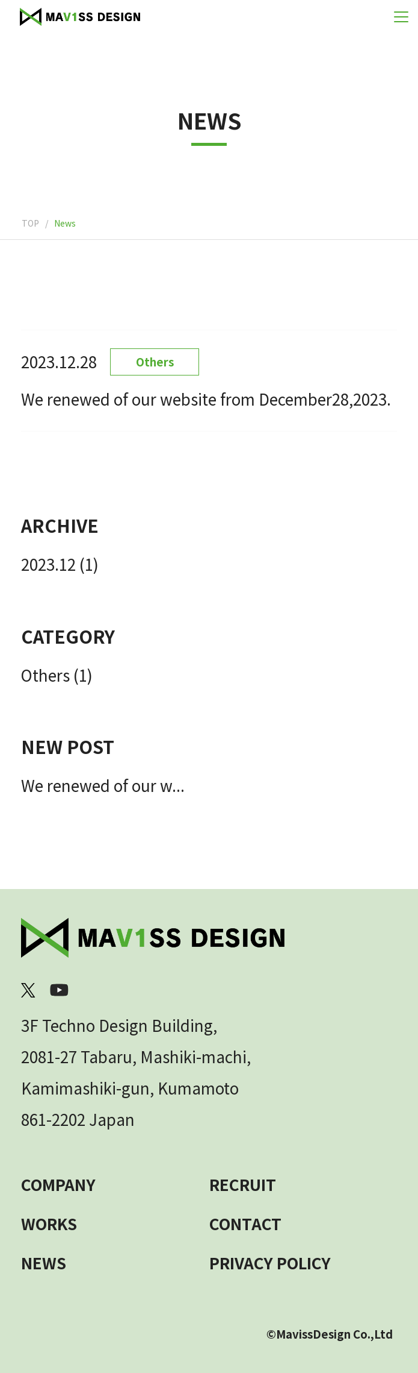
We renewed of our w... (103, 785)
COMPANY (58, 1184)
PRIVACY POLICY (270, 1262)
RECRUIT (242, 1184)
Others (45, 675)
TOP (30, 223)
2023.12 (48, 564)
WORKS (49, 1223)
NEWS (43, 1262)
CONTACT (245, 1223)
